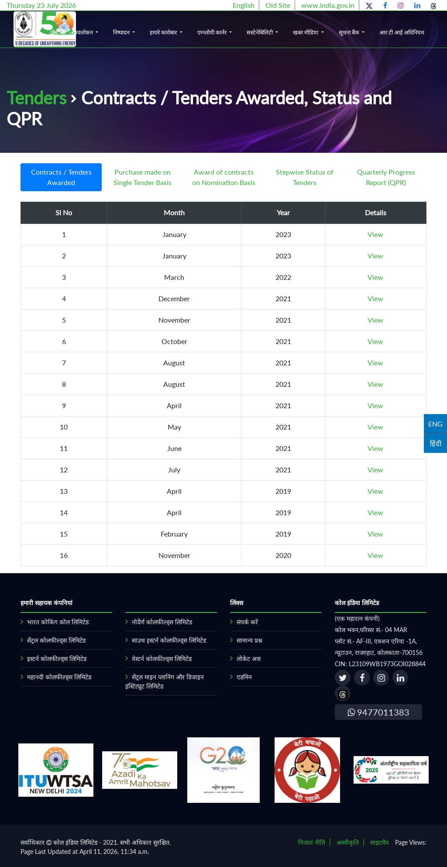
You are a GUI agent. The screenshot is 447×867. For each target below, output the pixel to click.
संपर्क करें (247, 622)
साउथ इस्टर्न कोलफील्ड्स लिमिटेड (169, 640)
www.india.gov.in (327, 5)
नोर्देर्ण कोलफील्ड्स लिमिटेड (162, 622)
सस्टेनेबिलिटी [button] (260, 32)
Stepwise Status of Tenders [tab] (305, 177)
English (243, 5)
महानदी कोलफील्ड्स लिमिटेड (59, 677)
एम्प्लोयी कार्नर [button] (212, 32)
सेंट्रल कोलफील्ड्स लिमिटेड (56, 640)
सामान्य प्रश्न (249, 640)
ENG (435, 424)
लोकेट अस (249, 658)
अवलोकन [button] (83, 32)
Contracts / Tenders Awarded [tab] (61, 177)
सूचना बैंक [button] (350, 32)
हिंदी (435, 443)
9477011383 (378, 712)
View (375, 234)
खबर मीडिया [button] (306, 32)
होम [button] (54, 32)
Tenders (36, 97)
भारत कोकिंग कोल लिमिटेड (58, 622)
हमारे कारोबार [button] (164, 32)
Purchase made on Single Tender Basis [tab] (142, 177)
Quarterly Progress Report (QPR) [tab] (386, 177)
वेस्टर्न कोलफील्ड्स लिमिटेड (162, 658)
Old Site (277, 5)
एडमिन (244, 677)
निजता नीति (311, 842)
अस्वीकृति (348, 842)
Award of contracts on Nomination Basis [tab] (223, 177)
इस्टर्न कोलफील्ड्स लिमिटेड (56, 658)
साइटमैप (379, 842)
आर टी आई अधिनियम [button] (401, 32)
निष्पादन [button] (122, 32)
